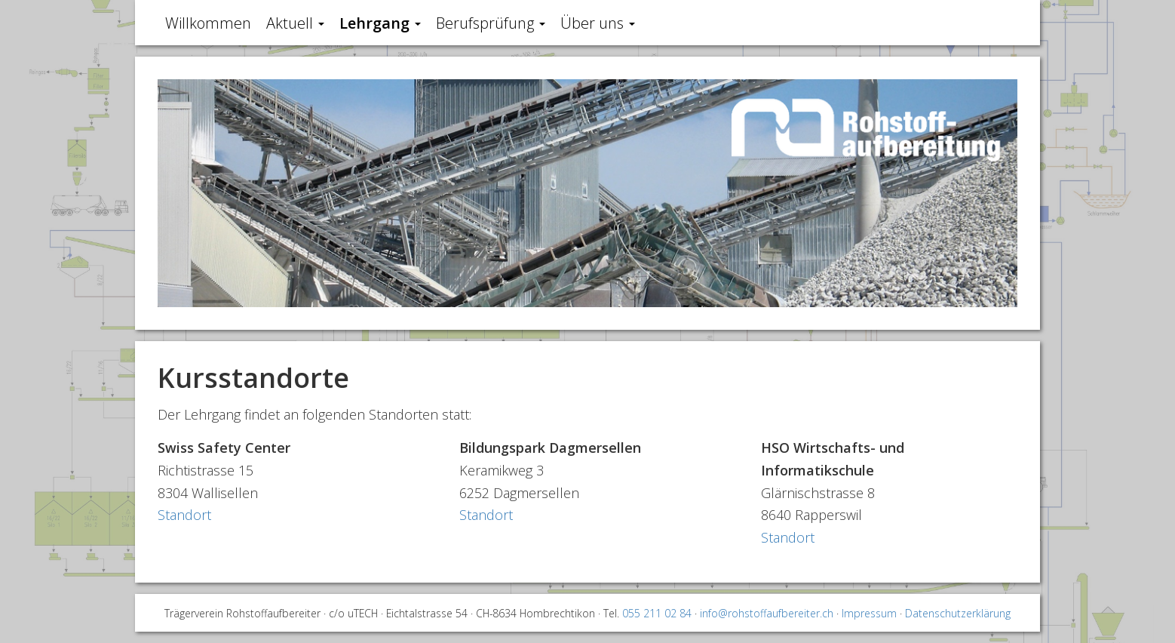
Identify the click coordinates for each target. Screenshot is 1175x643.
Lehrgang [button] (380, 23)
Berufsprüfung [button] (490, 23)
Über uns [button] (597, 23)
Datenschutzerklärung (958, 613)
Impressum (869, 613)
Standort (184, 515)
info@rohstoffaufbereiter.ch (766, 613)
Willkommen (208, 23)
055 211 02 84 (657, 613)
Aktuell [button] (295, 23)
